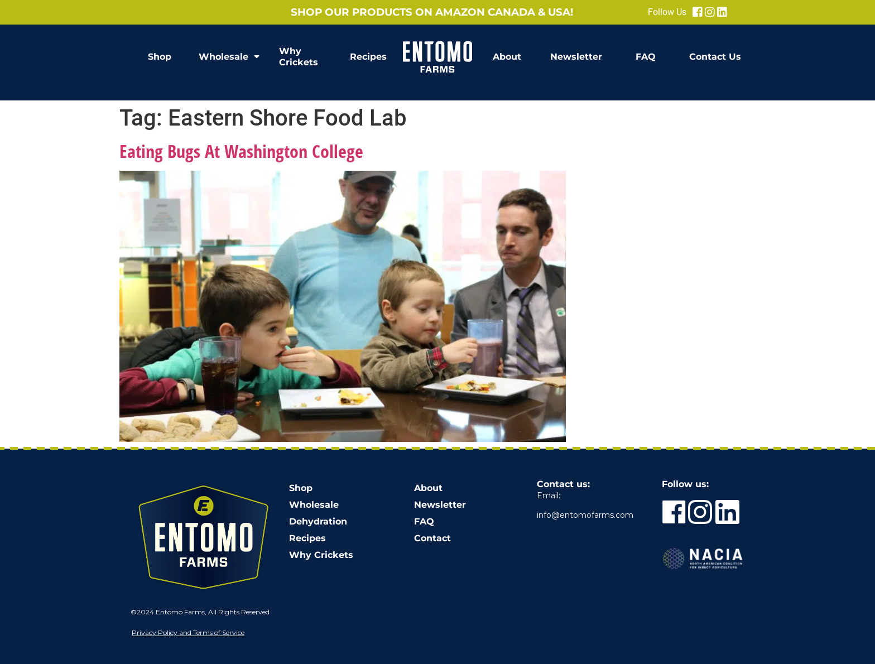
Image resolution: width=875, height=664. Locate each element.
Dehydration (318, 521)
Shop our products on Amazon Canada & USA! (432, 12)
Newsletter (576, 56)
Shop (159, 56)
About (507, 56)
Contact (432, 538)
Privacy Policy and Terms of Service (188, 632)
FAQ (646, 56)
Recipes (368, 56)
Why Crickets (298, 57)
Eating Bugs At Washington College (241, 151)
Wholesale (229, 56)
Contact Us (715, 56)
